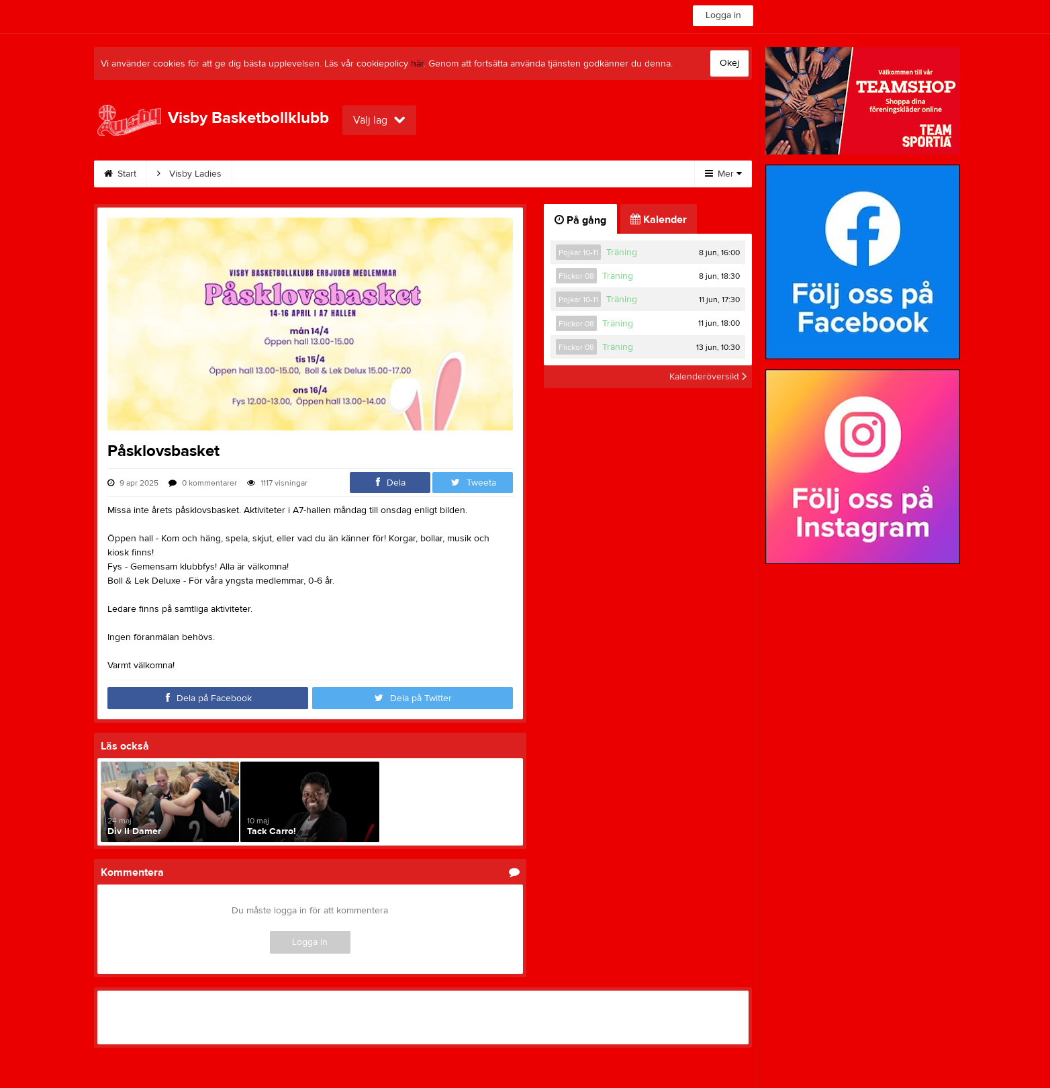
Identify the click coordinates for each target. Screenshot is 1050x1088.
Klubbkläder (583, 174)
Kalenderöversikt (708, 377)
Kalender (267, 174)
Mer (723, 174)
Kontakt (510, 174)
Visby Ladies (189, 174)
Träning (621, 252)
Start (120, 174)
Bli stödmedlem (430, 174)
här (417, 64)
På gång (580, 220)
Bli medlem (342, 174)
